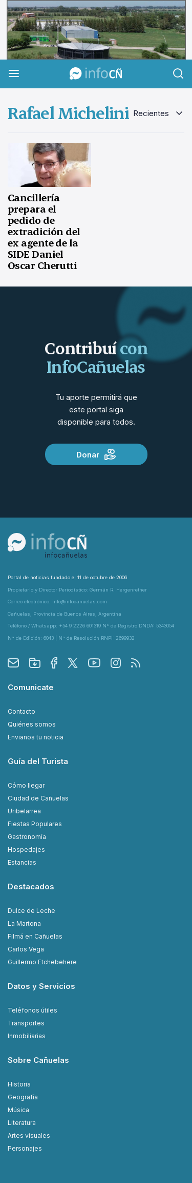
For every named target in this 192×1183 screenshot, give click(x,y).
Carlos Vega (26, 949)
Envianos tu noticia (35, 737)
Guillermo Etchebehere (42, 962)
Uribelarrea (24, 811)
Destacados (31, 886)
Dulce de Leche (31, 910)
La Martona (24, 923)
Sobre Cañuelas (38, 1060)
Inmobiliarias (27, 1036)
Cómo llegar (26, 785)
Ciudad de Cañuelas (38, 798)
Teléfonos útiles (32, 1010)
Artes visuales (29, 1135)
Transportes (26, 1023)
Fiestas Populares (35, 824)
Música (18, 1110)
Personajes (25, 1148)
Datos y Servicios (41, 986)
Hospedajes (26, 849)
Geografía (23, 1097)
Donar (96, 454)
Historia (19, 1084)
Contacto (21, 711)
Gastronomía (27, 837)
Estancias (22, 862)
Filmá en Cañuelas (35, 936)
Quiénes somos (32, 724)
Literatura (22, 1123)
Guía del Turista (38, 761)
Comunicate (31, 687)
